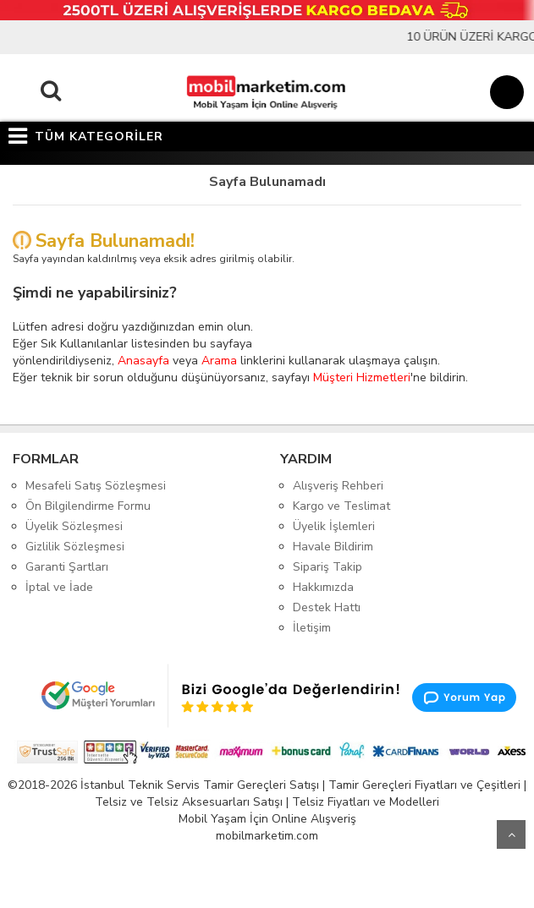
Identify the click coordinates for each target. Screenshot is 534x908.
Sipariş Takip (327, 567)
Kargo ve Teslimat (341, 506)
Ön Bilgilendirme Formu (88, 506)
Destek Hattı (327, 607)
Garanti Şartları (66, 567)
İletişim (312, 628)
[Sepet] (504, 94)
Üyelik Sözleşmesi (74, 526)
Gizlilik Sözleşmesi (74, 547)
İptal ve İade (59, 587)
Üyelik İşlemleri (334, 526)
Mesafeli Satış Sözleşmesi (95, 486)
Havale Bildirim (333, 547)
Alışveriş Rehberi (338, 486)
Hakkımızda (323, 587)
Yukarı (511, 834)
